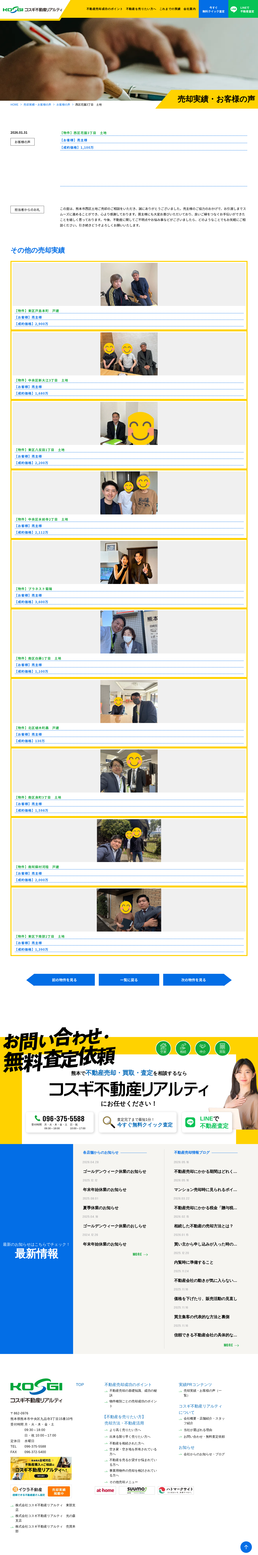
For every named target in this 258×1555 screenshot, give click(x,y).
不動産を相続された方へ (126, 1441)
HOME (14, 104)
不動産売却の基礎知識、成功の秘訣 (133, 1391)
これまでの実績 (170, 9)
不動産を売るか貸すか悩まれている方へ (133, 1461)
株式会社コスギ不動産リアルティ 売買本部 (45, 1527)
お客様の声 (63, 104)
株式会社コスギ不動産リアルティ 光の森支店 (45, 1517)
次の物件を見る (193, 979)
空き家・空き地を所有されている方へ (133, 1450)
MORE (137, 1253)
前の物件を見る (64, 979)
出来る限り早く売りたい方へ (130, 1435)
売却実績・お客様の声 (37, 104)
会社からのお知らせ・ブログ (204, 1452)
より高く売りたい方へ (125, 1428)
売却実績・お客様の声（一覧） (203, 1391)
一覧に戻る (129, 979)
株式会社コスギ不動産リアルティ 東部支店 (45, 1506)
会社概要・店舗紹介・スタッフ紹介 (204, 1419)
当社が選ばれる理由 (198, 1428)
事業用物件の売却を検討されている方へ (133, 1471)
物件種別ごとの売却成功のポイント (133, 1402)
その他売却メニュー (123, 1480)
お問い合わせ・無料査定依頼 (204, 1435)
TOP (80, 1383)
